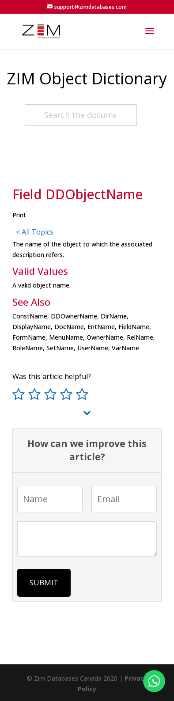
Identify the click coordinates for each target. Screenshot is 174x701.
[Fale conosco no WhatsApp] (154, 681)
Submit (44, 582)
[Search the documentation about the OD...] (80, 115)
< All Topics (34, 232)
